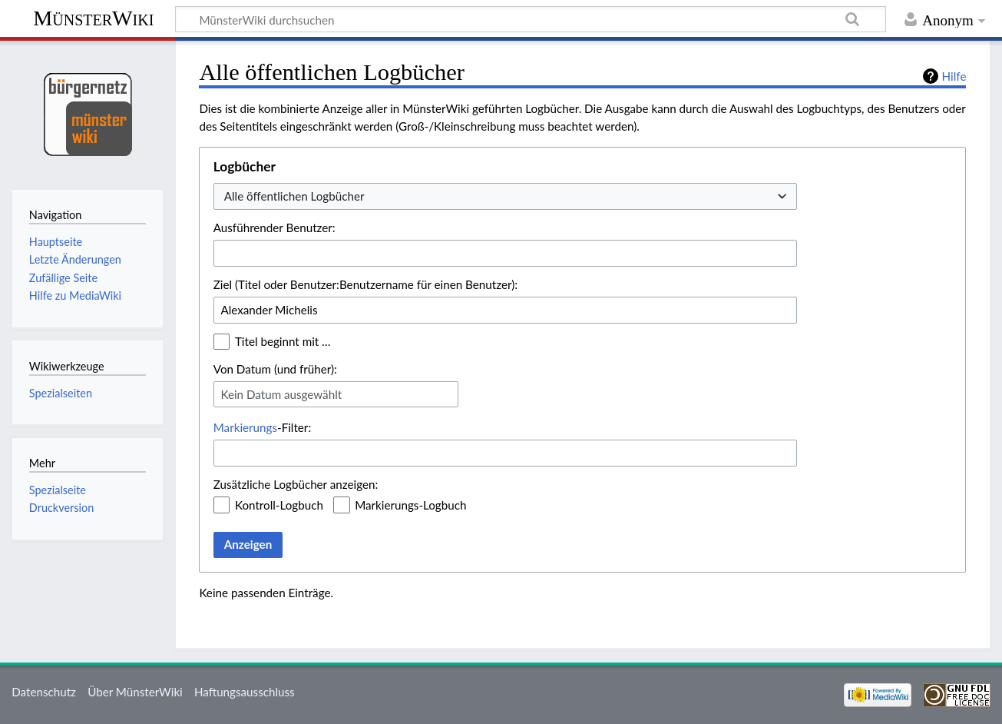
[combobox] (505, 196)
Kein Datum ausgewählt (281, 394)
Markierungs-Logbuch (410, 505)
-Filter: (262, 427)
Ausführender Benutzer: (274, 227)
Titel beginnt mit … (283, 341)
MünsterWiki (93, 18)
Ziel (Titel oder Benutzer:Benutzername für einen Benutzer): (365, 284)
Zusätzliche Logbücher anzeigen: (295, 484)
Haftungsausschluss (244, 692)
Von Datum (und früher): (275, 369)
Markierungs (245, 427)
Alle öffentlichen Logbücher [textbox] (294, 196)
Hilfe (954, 76)
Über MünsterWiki (135, 692)
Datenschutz (44, 692)
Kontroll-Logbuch (279, 505)
